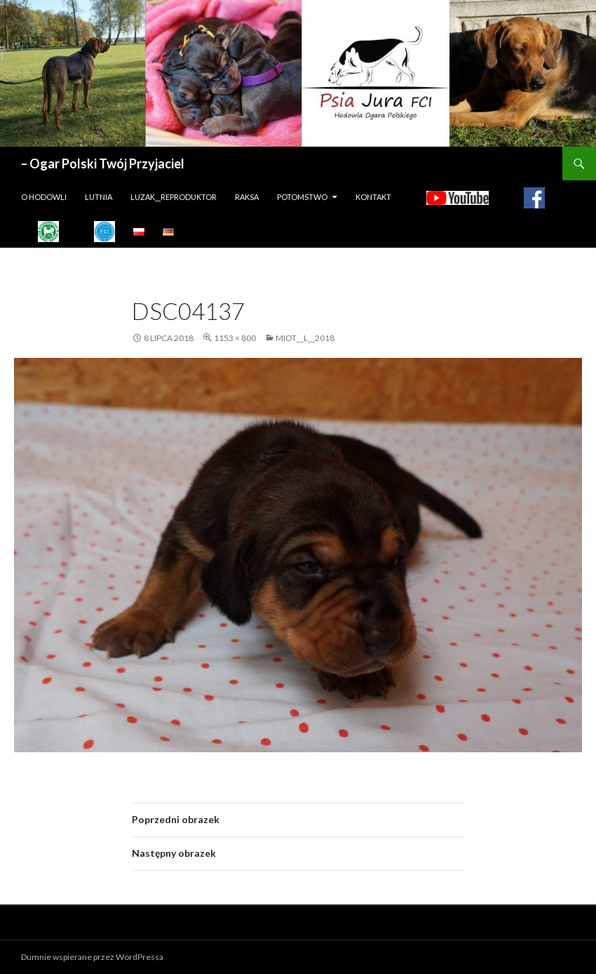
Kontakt (373, 196)
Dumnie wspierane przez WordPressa (92, 957)
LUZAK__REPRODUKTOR (173, 196)
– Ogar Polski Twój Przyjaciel (102, 163)
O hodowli (44, 196)
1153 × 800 (235, 338)
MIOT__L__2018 (305, 338)
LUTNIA (98, 196)
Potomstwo (302, 196)
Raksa (247, 196)
